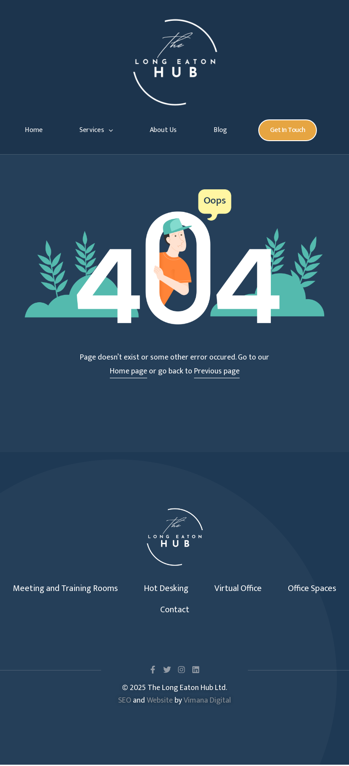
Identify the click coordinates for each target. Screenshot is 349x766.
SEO (124, 701)
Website (160, 701)
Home (34, 130)
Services (96, 130)
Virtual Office (238, 588)
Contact (174, 610)
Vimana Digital (207, 701)
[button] (287, 130)
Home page (128, 371)
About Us (163, 130)
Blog (220, 130)
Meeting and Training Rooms (65, 588)
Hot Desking (166, 588)
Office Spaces (311, 588)
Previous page (217, 371)
